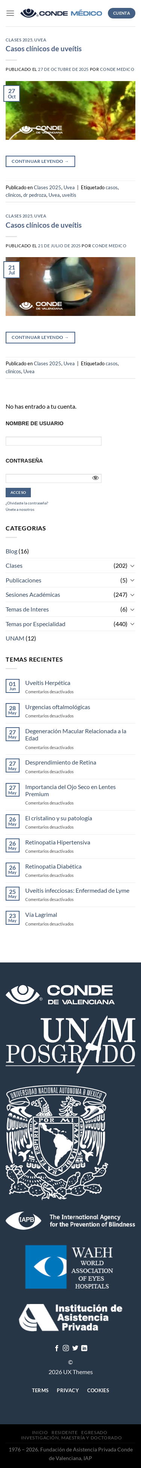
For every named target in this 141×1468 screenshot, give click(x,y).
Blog (11, 551)
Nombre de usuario (35, 423)
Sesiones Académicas (33, 594)
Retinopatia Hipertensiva (57, 842)
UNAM (15, 638)
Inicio (40, 1432)
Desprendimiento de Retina (60, 762)
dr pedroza (34, 195)
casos (112, 187)
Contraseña (24, 461)
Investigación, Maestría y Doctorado (71, 1437)
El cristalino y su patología (58, 817)
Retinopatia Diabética (53, 866)
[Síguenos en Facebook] (57, 1348)
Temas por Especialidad (35, 623)
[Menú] (10, 13)
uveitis (69, 195)
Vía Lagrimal (41, 914)
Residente (65, 1432)
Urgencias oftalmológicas (57, 706)
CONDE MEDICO (117, 69)
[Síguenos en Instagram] (66, 1348)
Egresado (94, 1432)
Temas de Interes (27, 609)
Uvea (40, 39)
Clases (14, 565)
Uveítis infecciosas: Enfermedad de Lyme (77, 890)
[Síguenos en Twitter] (75, 1348)
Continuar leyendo (40, 161)
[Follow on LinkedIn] (84, 1348)
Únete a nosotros (20, 509)
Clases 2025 (19, 39)
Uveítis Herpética (47, 682)
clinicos (13, 195)
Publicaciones (23, 580)
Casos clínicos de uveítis (44, 48)
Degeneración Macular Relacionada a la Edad (75, 734)
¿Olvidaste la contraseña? (27, 503)
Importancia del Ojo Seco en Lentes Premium (70, 790)
